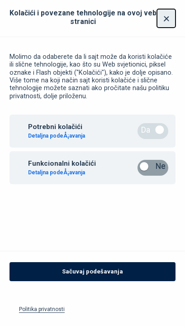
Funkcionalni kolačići (62, 167)
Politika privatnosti (42, 313)
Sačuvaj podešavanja (92, 275)
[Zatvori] (166, 22)
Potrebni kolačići (55, 130)
